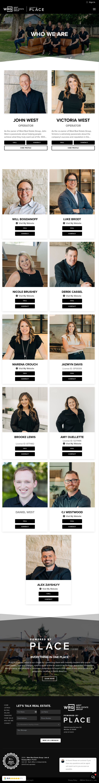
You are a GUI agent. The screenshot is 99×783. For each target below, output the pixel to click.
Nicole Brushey (25, 292)
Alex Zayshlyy (48, 585)
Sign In (90, 2)
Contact (37, 142)
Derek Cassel (72, 292)
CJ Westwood (72, 512)
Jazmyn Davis (72, 364)
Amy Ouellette (72, 437)
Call (15, 142)
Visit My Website (25, 223)
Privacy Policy (72, 780)
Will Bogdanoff (25, 219)
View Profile (25, 148)
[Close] (94, 760)
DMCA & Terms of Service (88, 780)
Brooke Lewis (25, 437)
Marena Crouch (25, 364)
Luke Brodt (72, 219)
